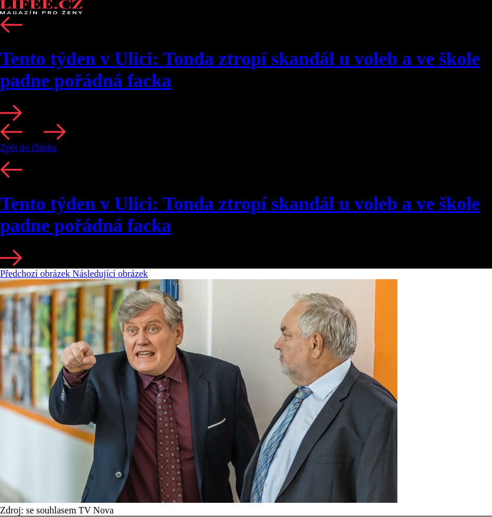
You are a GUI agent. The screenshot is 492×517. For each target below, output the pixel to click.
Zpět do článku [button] (28, 148)
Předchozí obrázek (36, 274)
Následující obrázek (110, 274)
